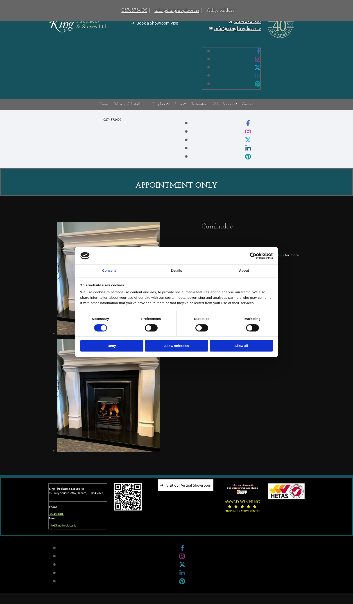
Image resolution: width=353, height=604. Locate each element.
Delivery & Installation (132, 108)
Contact (245, 108)
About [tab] (244, 270)
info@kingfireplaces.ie (176, 10)
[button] (154, 23)
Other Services (222, 108)
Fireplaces (160, 108)
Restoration (199, 108)
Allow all (241, 346)
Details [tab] (176, 270)
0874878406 (134, 10)
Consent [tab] (109, 270)
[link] (161, 108)
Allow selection (176, 346)
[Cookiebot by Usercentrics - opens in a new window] (253, 255)
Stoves (179, 108)
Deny (112, 346)
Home (106, 108)
